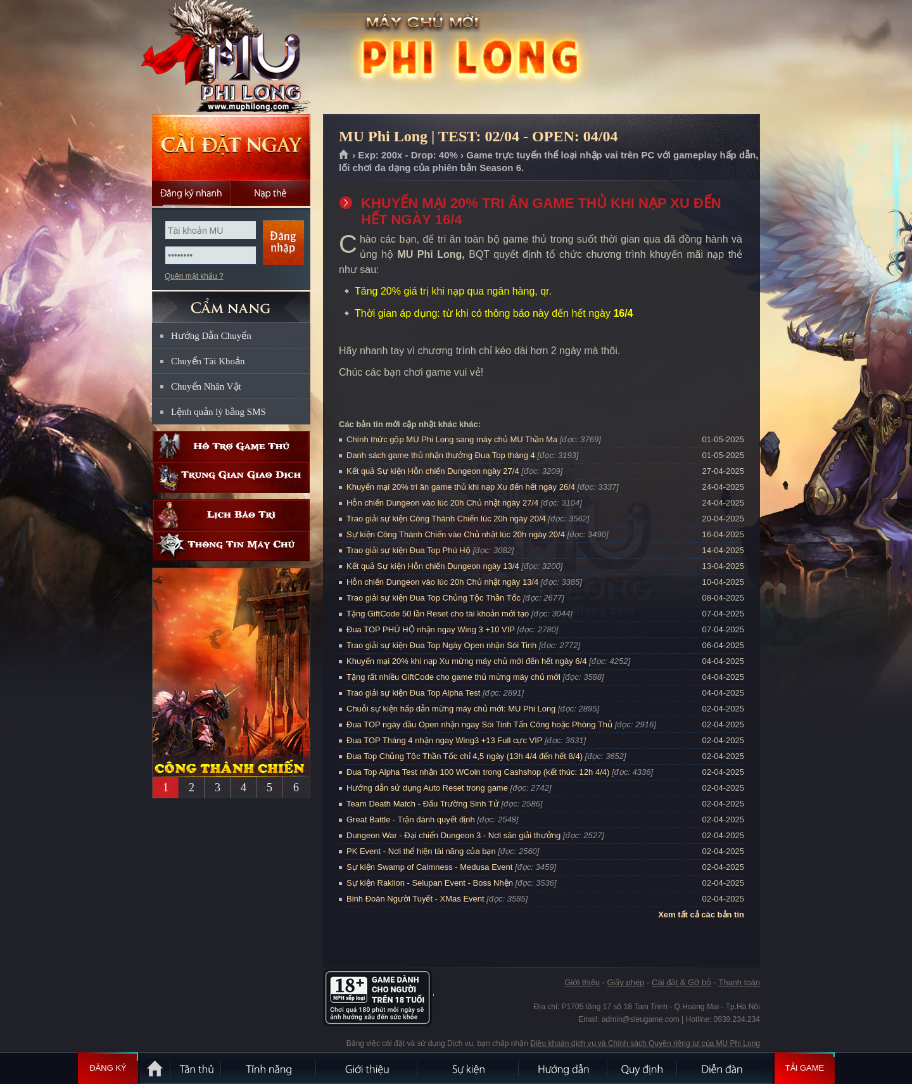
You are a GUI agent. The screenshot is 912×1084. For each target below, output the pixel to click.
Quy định (643, 1068)
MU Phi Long (230, 58)
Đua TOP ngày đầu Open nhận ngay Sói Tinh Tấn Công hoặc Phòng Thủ (479, 724)
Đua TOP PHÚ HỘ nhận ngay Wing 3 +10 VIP (430, 629)
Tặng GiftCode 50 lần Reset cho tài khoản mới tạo (437, 613)
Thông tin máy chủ (231, 545)
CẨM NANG (231, 301)
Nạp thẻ (270, 193)
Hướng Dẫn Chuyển (211, 336)
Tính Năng (269, 1068)
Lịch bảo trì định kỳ (231, 514)
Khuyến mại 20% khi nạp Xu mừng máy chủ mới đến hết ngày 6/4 (466, 661)
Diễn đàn (725, 1068)
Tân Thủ (196, 1068)
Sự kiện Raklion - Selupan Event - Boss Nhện (429, 883)
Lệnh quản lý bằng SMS (218, 412)
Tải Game (805, 1068)
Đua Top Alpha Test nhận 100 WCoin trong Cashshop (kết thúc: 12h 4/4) (477, 772)
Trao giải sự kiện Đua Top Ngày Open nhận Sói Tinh (441, 645)
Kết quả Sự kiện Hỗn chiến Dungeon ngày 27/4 (432, 471)
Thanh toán (739, 982)
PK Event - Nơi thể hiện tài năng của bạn (421, 851)
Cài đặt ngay (231, 147)
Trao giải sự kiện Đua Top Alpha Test (413, 693)
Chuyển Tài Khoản (208, 361)
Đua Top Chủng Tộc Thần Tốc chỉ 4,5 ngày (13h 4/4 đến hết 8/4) (464, 756)
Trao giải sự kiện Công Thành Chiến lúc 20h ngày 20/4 (446, 518)
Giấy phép (625, 982)
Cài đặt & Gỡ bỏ (681, 982)
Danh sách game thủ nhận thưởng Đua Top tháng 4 (440, 455)
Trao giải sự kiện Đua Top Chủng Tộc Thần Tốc (433, 598)
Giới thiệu (581, 982)
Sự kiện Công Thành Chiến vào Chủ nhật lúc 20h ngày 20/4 (455, 534)
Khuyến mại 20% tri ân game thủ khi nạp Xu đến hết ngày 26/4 (460, 487)
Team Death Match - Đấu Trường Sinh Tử (422, 803)
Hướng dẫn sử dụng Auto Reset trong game (427, 788)
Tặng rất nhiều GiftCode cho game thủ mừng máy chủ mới (453, 677)
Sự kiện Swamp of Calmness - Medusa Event (429, 867)
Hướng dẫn (563, 1068)
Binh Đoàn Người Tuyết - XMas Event (415, 898)
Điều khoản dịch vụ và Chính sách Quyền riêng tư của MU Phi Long (645, 1043)
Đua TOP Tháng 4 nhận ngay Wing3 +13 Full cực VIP (444, 740)
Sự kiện (468, 1068)
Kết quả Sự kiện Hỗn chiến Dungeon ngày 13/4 (432, 566)
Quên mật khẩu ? (194, 276)
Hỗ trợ (231, 446)
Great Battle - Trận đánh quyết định (410, 819)
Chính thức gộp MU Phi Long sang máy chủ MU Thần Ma (451, 439)
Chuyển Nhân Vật (206, 386)
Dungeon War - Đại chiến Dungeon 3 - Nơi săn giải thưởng (453, 835)
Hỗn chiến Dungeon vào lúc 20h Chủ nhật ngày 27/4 (442, 502)
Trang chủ (344, 155)
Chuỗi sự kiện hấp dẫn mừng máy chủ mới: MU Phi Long (450, 708)
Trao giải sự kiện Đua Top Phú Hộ (408, 550)
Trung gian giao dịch (231, 477)
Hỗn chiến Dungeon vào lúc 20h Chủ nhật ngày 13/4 (442, 582)
